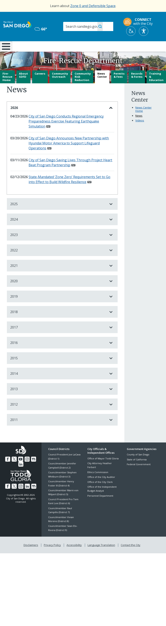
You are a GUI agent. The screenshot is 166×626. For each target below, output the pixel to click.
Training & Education (156, 87)
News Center (102, 86)
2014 (58, 384)
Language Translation (101, 555)
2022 (58, 261)
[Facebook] (5, 469)
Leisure (23, 46)
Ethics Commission (97, 483)
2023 (58, 246)
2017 (58, 338)
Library (98, 46)
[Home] (5, 52)
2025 (58, 215)
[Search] (88, 26)
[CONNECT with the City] (139, 21)
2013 (58, 400)
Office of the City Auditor (101, 488)
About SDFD (23, 86)
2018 (58, 323)
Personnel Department (100, 506)
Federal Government (139, 475)
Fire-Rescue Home (7, 87)
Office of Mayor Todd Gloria (103, 469)
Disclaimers (31, 555)
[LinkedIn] (36, 469)
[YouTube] (17, 469)
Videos (139, 131)
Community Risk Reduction (83, 87)
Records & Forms (136, 86)
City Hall (152, 46)
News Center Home (143, 120)
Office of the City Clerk (100, 492)
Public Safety (125, 46)
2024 (58, 230)
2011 (58, 431)
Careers (40, 84)
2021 (58, 276)
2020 (58, 292)
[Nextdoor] (30, 469)
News (138, 127)
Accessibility (74, 555)
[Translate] (131, 31)
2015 (58, 369)
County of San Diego (138, 465)
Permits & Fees (119, 86)
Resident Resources (48, 48)
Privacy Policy (52, 555)
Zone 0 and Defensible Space (93, 6)
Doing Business (73, 48)
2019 (58, 307)
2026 (58, 118)
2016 (58, 353)
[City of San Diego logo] (17, 24)
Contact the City (130, 555)
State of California (137, 470)
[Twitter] (11, 469)
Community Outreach (60, 86)
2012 (58, 415)
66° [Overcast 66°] (41, 29)
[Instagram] (23, 469)
